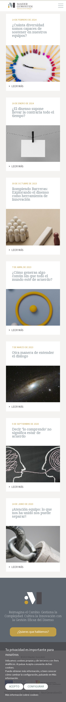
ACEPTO (14, 686)
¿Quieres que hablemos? (33, 632)
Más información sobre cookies (21, 695)
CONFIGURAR (36, 686)
